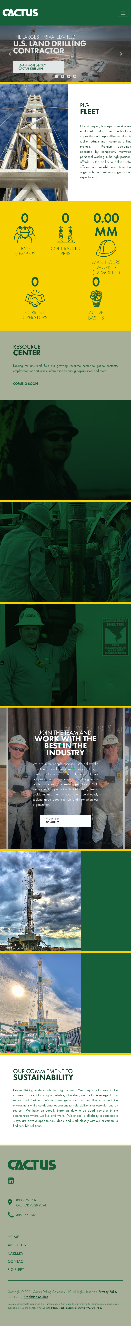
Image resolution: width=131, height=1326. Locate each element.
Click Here (65, 820)
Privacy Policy (108, 1291)
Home (13, 1236)
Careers (15, 1253)
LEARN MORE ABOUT (38, 67)
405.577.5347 (26, 1215)
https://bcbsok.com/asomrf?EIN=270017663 (77, 1308)
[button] (10, 54)
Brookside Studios (36, 1297)
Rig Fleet (16, 1269)
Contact (16, 1261)
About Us (17, 1245)
